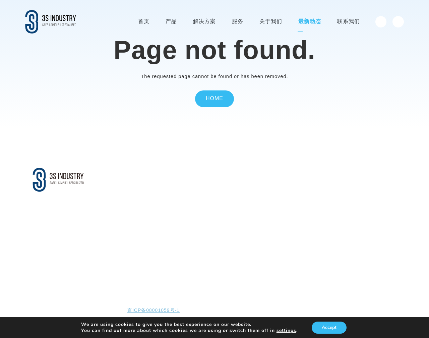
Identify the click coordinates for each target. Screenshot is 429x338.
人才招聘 (250, 228)
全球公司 (250, 218)
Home (214, 99)
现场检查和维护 (213, 197)
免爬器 (127, 197)
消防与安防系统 (136, 238)
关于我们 (252, 174)
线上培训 (206, 207)
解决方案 (174, 174)
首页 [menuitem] (143, 21)
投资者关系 (354, 174)
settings (286, 331)
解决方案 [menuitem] (204, 21)
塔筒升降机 (131, 187)
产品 (126, 174)
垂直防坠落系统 (136, 218)
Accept (329, 327)
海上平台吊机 (134, 207)
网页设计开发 (329, 311)
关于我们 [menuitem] (270, 21)
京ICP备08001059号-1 (153, 310)
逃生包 (127, 228)
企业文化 (250, 197)
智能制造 (250, 207)
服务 (203, 174)
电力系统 (173, 207)
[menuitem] (381, 21)
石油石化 (173, 218)
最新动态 (285, 174)
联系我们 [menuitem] (348, 21)
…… (125, 248)
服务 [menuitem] (237, 21)
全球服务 (206, 187)
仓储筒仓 (173, 238)
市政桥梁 (173, 228)
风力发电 (173, 187)
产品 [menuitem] (171, 21)
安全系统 (173, 197)
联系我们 (318, 174)
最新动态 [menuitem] (309, 21)
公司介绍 (250, 187)
